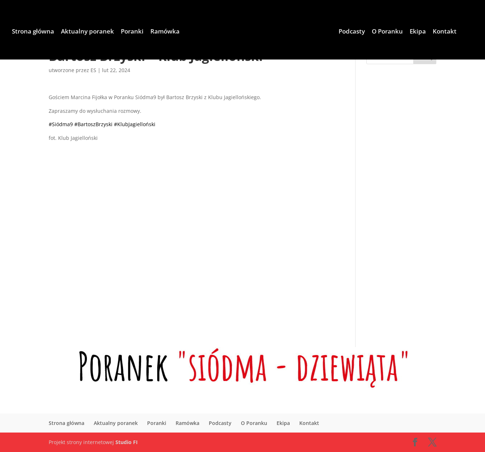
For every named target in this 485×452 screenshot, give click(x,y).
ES (93, 70)
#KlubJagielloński (134, 124)
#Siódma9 (61, 124)
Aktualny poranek (87, 32)
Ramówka (165, 32)
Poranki (132, 32)
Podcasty (352, 32)
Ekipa (418, 32)
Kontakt (445, 32)
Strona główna (33, 32)
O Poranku (387, 32)
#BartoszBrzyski (93, 124)
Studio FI (126, 442)
